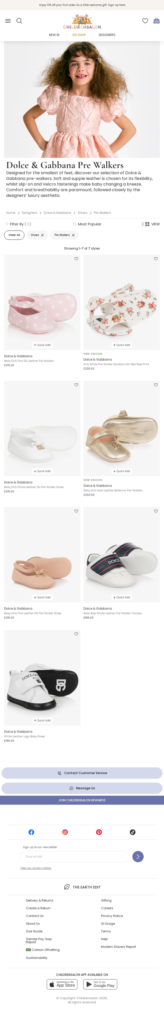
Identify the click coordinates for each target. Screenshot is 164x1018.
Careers (107, 908)
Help (104, 939)
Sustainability (37, 958)
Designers (107, 35)
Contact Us (35, 916)
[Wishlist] (145, 21)
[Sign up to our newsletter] (138, 856)
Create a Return (38, 908)
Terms (106, 931)
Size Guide (34, 931)
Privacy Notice (112, 916)
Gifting (106, 900)
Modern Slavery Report (118, 946)
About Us (33, 923)
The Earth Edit (82, 887)
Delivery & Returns (39, 900)
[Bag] (156, 21)
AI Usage (108, 923)
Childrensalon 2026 (91, 998)
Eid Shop (79, 35)
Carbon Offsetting (43, 950)
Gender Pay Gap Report (39, 940)
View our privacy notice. (35, 868)
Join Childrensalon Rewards (82, 800)
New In (54, 35)
